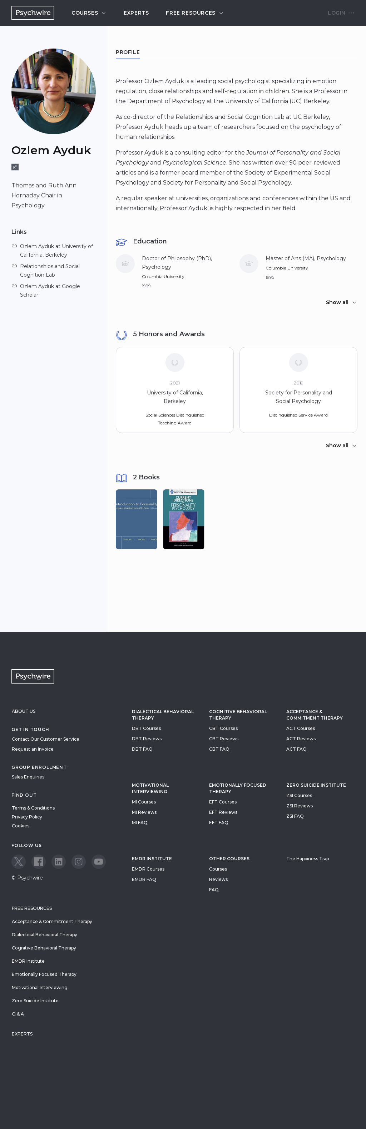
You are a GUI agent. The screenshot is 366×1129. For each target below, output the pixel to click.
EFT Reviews (223, 812)
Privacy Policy (27, 817)
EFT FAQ (218, 822)
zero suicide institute (316, 785)
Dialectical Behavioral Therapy (163, 715)
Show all (341, 302)
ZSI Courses (299, 795)
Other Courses (229, 858)
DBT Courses (146, 728)
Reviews (218, 879)
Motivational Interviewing (150, 788)
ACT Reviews (301, 738)
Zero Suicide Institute (35, 1000)
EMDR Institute (152, 858)
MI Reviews (144, 812)
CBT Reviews (223, 738)
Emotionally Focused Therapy (237, 788)
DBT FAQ (142, 749)
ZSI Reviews (299, 805)
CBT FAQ (219, 749)
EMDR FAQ (144, 879)
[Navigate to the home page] (32, 13)
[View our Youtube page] (99, 862)
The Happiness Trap (307, 858)
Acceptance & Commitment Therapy (314, 715)
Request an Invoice (33, 749)
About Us (23, 711)
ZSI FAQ (295, 816)
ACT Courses (300, 728)
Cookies (20, 825)
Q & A (18, 1014)
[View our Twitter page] (18, 862)
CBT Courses (223, 728)
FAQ (214, 889)
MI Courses (144, 802)
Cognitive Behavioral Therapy (238, 715)
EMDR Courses (148, 869)
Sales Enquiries (28, 777)
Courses (89, 13)
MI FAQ (140, 822)
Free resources (195, 13)
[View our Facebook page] (38, 862)
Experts (136, 13)
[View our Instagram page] (78, 862)
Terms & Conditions (33, 808)
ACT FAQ (296, 749)
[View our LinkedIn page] (58, 862)
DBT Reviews (147, 738)
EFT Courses (223, 802)
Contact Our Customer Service (45, 739)
